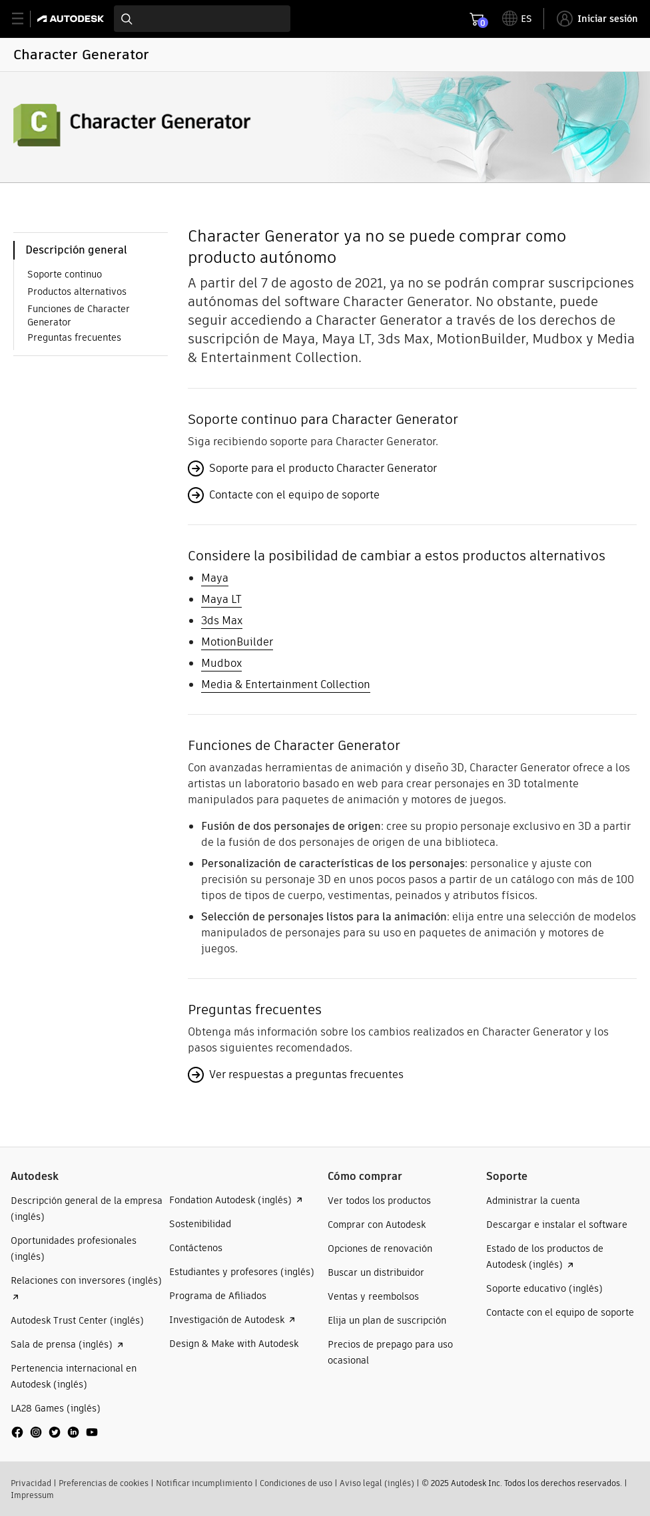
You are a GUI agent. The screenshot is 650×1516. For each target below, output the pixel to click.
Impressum (32, 1495)
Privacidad (31, 1483)
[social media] (55, 1432)
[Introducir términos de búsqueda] (202, 18)
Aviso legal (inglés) (377, 1483)
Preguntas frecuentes (74, 337)
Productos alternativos (77, 291)
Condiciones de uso (296, 1483)
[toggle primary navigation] (25, 19)
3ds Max (221, 620)
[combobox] (202, 18)
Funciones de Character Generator (78, 315)
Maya (214, 578)
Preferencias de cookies (104, 1483)
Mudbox (221, 663)
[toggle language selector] (517, 19)
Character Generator (81, 54)
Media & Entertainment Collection (285, 684)
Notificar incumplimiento (204, 1483)
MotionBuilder (237, 642)
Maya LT (221, 599)
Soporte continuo (64, 274)
